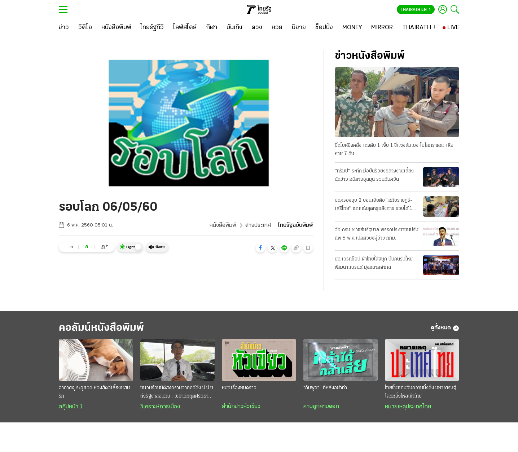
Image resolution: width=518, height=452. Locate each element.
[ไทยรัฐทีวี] (152, 27)
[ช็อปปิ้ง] (324, 27)
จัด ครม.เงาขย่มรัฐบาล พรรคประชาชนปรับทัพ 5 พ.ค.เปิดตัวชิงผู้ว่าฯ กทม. (376, 234)
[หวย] (277, 27)
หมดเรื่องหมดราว (239, 388)
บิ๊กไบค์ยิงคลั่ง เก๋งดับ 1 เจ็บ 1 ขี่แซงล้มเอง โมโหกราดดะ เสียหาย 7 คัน (394, 150)
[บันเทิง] (234, 27)
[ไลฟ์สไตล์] (185, 27)
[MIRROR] (382, 27)
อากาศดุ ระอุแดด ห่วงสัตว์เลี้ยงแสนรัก (94, 392)
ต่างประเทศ (258, 225)
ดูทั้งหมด (445, 328)
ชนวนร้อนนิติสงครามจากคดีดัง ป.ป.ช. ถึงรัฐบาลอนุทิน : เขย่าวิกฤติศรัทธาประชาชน (177, 392)
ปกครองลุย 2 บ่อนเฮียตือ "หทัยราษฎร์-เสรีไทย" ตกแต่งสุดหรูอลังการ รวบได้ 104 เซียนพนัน (377, 205)
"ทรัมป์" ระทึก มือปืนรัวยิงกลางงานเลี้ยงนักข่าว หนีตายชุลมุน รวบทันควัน (374, 175)
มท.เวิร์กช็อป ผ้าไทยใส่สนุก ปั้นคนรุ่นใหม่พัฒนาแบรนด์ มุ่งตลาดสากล (374, 263)
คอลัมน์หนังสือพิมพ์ (101, 328)
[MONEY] (352, 27)
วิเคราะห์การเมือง (160, 407)
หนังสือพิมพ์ (223, 225)
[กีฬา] (211, 27)
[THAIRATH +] (419, 27)
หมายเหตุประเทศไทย (408, 407)
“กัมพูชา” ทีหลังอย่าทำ (325, 388)
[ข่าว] (64, 27)
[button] (260, 248)
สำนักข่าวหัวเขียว (241, 406)
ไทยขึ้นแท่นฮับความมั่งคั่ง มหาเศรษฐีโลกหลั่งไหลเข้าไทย (420, 392)
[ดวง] (256, 27)
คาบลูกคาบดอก (321, 406)
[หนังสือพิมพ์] (116, 27)
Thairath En (416, 10)
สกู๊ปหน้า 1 (71, 407)
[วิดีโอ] (85, 27)
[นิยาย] (299, 27)
